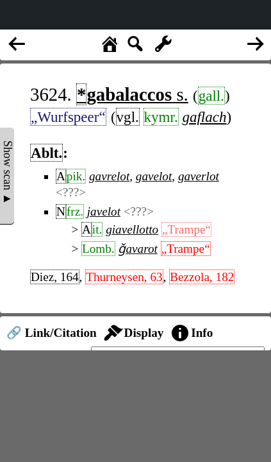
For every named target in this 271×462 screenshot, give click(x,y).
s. (132, 94)
